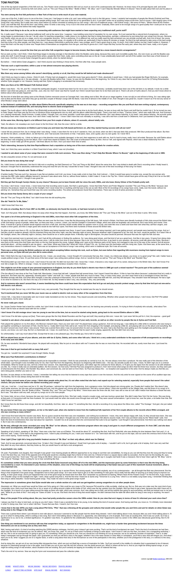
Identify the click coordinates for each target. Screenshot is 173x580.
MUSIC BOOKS (34, 566)
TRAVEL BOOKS (65, 566)
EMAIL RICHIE (51, 570)
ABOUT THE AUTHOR (23, 570)
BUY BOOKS (65, 570)
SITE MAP (38, 570)
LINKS (8, 570)
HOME (8, 566)
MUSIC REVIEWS (50, 566)
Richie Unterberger (159, 559)
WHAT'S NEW (18, 566)
